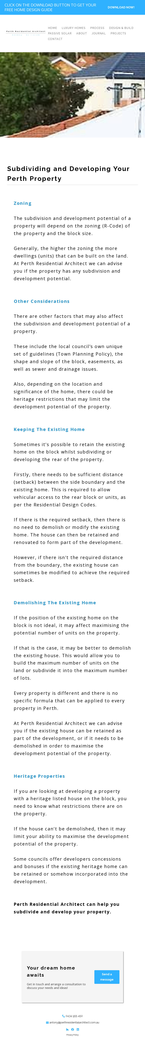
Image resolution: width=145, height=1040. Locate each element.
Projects (118, 33)
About (81, 33)
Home (52, 28)
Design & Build (121, 28)
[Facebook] (72, 1029)
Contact (55, 39)
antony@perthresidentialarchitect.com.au (74, 1022)
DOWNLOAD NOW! (121, 7)
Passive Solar (60, 33)
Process (97, 28)
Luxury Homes (74, 28)
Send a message (107, 976)
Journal (99, 33)
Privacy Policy (73, 1035)
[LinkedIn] (78, 1029)
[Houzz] (67, 1029)
